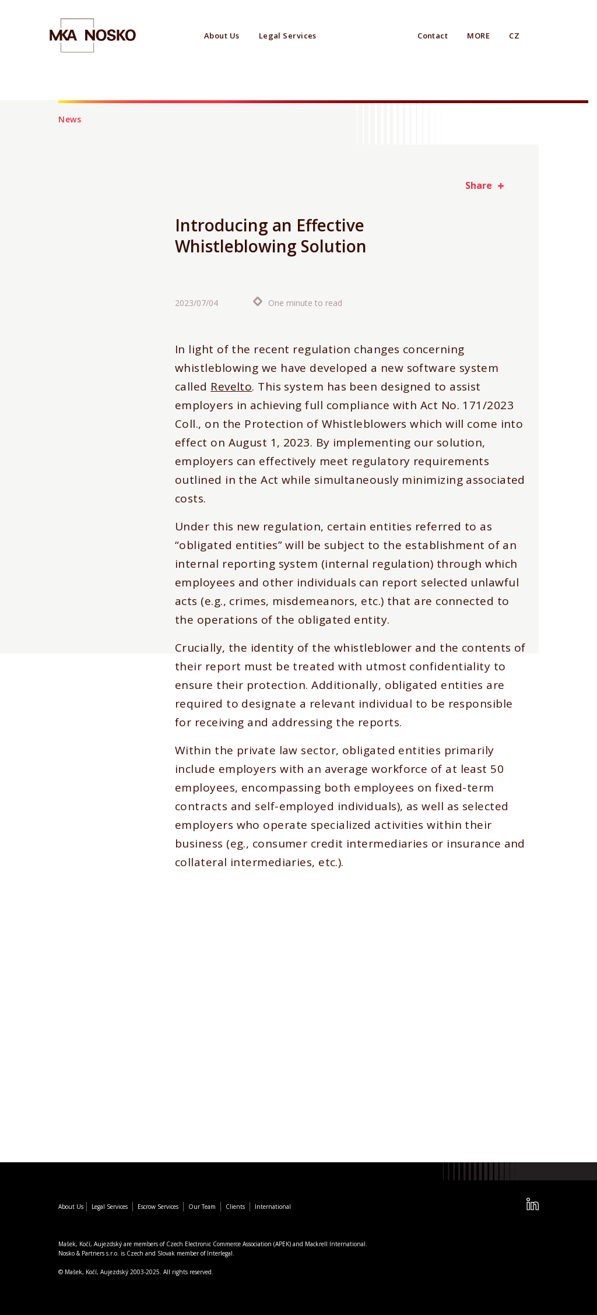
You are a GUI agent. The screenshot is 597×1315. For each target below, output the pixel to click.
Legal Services (288, 35)
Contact (432, 35)
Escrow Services (158, 1207)
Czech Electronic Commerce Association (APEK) (228, 1244)
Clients (235, 1207)
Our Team (202, 1207)
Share (478, 185)
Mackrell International (335, 1244)
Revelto (231, 387)
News (70, 119)
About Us (222, 35)
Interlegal (220, 1253)
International (273, 1207)
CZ (514, 35)
